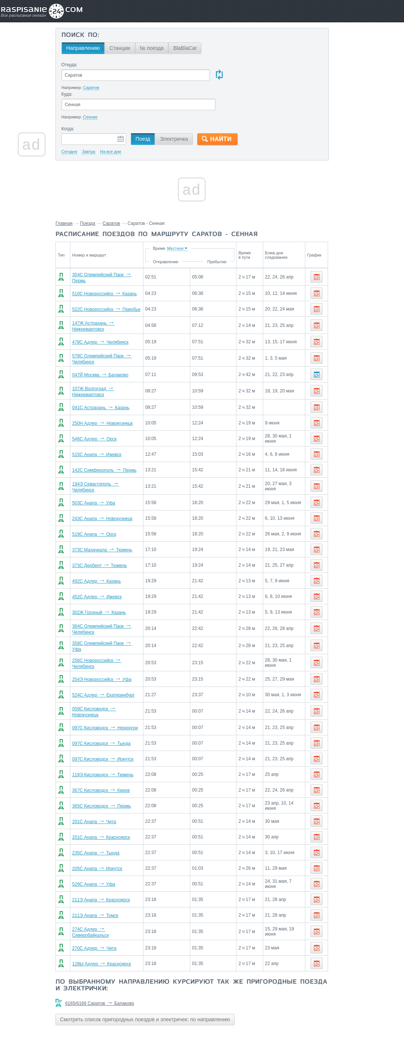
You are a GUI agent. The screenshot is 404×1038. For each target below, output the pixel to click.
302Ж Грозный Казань (111, 585)
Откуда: (84, 64)
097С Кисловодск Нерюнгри (117, 700)
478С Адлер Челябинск (113, 314)
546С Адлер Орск (107, 411)
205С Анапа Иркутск (109, 841)
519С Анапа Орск (106, 506)
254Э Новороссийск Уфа (114, 652)
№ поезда (166, 48)
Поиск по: (95, 35)
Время (171, 219)
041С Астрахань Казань (113, 380)
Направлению (97, 48)
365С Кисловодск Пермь (114, 778)
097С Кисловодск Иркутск (115, 731)
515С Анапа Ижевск (109, 427)
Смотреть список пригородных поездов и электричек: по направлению (160, 992)
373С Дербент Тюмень (112, 538)
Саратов (126, 194)
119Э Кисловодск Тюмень (115, 747)
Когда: (82, 99)
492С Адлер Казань (109, 553)
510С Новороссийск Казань (117, 264)
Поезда (103, 194)
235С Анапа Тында (108, 825)
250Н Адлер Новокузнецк (115, 395)
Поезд (157, 110)
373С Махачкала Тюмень (114, 522)
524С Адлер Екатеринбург (116, 667)
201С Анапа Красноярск (113, 809)
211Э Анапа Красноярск (113, 872)
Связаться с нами (202, 1016)
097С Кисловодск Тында (114, 716)
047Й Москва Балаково (113, 347)
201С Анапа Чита (106, 794)
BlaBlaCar (199, 48)
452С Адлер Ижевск (109, 569)
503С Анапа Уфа (106, 475)
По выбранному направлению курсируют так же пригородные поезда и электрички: (164, 958)
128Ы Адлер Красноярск (114, 936)
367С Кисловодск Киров (113, 762)
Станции (134, 48)
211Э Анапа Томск (108, 888)
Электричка (188, 110)
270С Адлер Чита (107, 920)
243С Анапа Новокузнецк (115, 491)
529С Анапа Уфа (106, 856)
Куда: (201, 64)
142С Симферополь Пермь (117, 442)
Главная (79, 194)
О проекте (238, 1016)
